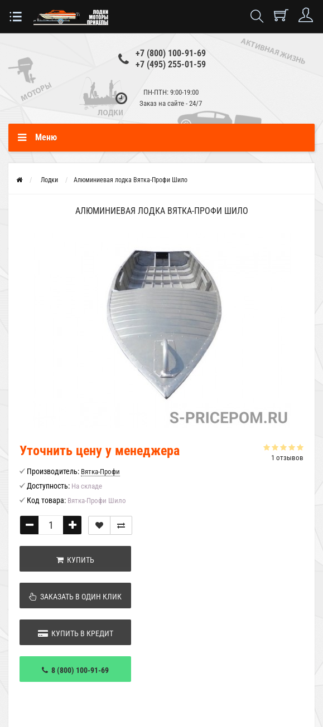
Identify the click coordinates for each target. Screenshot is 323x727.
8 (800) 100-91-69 (75, 670)
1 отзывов (287, 457)
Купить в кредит (75, 633)
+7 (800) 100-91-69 (171, 53)
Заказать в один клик (75, 596)
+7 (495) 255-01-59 (171, 64)
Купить (75, 559)
